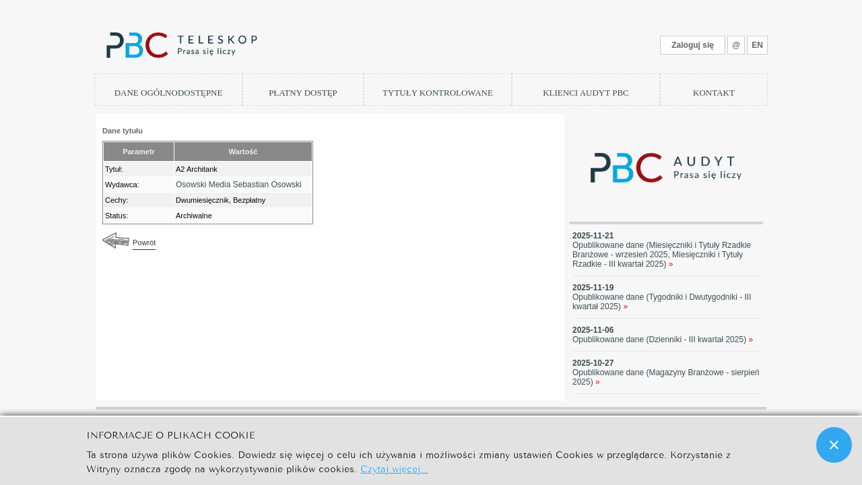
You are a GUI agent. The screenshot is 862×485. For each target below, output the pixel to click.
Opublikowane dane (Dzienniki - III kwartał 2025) (662, 339)
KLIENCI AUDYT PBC (586, 93)
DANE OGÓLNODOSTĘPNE (168, 93)
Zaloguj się (693, 45)
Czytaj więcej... (394, 468)
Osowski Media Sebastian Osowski (239, 184)
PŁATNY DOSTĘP (303, 93)
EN (757, 45)
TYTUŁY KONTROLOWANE (438, 93)
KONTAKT (714, 93)
